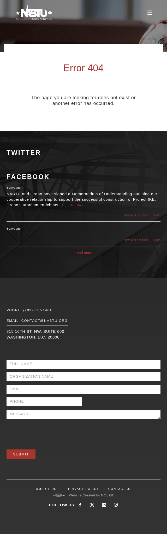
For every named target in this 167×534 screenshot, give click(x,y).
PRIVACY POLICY (83, 488)
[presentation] (46, 432)
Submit (21, 454)
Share (156, 215)
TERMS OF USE (45, 488)
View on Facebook (136, 215)
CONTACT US (120, 488)
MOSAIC (108, 495)
